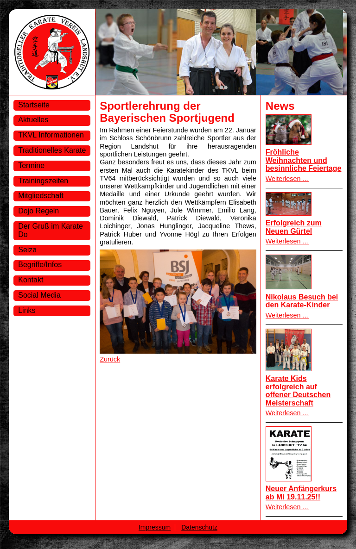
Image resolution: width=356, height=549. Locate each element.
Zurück (110, 359)
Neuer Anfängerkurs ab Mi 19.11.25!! (301, 493)
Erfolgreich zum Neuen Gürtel (294, 227)
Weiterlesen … (287, 178)
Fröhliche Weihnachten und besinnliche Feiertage (304, 160)
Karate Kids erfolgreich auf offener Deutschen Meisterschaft (298, 390)
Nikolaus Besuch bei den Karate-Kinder (302, 301)
